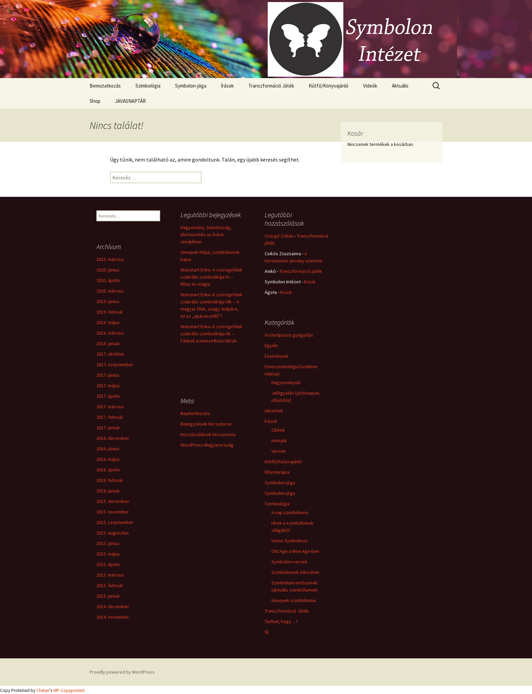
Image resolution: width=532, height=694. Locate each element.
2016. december (112, 438)
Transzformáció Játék (271, 85)
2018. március (110, 333)
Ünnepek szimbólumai (293, 600)
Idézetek (274, 411)
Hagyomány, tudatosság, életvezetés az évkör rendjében (205, 234)
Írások (227, 85)
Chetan (43, 690)
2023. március (110, 259)
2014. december (112, 606)
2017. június (107, 375)
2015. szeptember (114, 522)
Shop (95, 101)
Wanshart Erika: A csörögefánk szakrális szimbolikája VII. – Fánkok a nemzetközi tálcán (211, 333)
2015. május (108, 554)
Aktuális (400, 85)
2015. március (110, 575)
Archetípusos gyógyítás (289, 335)
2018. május (108, 322)
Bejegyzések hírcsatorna (205, 424)
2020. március (110, 291)
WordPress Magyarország (206, 445)
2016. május (108, 459)
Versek (278, 451)
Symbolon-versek (289, 562)
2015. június (107, 543)
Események (276, 356)
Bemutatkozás (105, 85)
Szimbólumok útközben (295, 572)
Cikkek (278, 430)
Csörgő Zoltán (279, 236)
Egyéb (271, 345)
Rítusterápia (277, 472)
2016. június (107, 449)
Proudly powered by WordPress (122, 672)
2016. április (108, 470)
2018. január (108, 343)
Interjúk (279, 440)
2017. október (110, 354)
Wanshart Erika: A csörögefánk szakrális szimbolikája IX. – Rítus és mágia (211, 277)
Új (266, 632)
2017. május (108, 385)
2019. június (107, 301)
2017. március (110, 407)
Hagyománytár (286, 382)
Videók (370, 85)
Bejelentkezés (195, 413)
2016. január (108, 491)
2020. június (107, 270)
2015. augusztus (112, 533)
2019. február (109, 312)
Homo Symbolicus (289, 541)
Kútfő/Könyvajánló (328, 85)
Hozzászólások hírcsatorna (207, 434)
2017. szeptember (114, 364)
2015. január (108, 596)
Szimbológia (147, 85)
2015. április (108, 564)
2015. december (112, 501)
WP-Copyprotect (68, 690)
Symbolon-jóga (190, 85)
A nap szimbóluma (289, 512)
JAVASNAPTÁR (130, 101)
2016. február (109, 480)
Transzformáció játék (300, 271)
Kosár (310, 282)
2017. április (108, 396)
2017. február (109, 417)
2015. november (112, 512)
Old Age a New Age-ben (295, 551)
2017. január (108, 428)
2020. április (108, 280)
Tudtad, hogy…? (281, 621)
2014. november (112, 617)
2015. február (109, 585)
